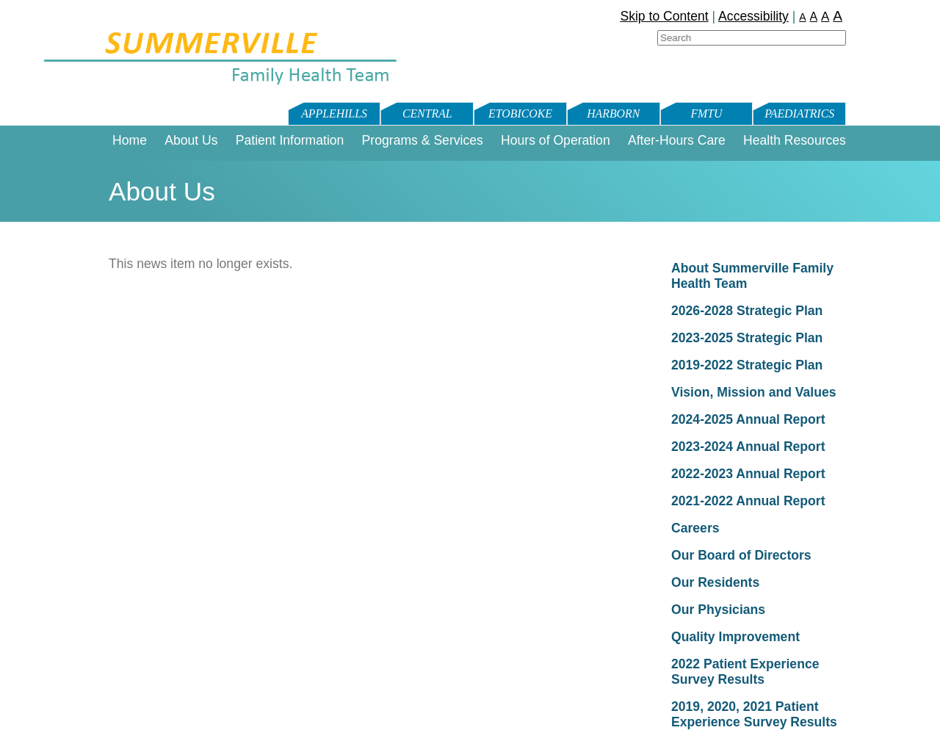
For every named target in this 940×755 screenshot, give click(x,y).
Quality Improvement (735, 636)
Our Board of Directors (741, 555)
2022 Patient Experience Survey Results (745, 672)
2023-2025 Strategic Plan (746, 337)
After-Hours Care (677, 140)
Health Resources (794, 140)
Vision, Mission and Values (753, 392)
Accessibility (753, 16)
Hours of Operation (555, 140)
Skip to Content (664, 16)
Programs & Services (422, 140)
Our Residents (715, 582)
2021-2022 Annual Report (748, 501)
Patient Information (290, 140)
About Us (190, 140)
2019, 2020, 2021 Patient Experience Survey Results (754, 714)
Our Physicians (718, 609)
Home (129, 140)
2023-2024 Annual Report (748, 446)
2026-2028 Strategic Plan (746, 310)
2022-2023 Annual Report (748, 473)
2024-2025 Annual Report (748, 419)
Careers (695, 528)
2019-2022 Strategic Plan (746, 365)
